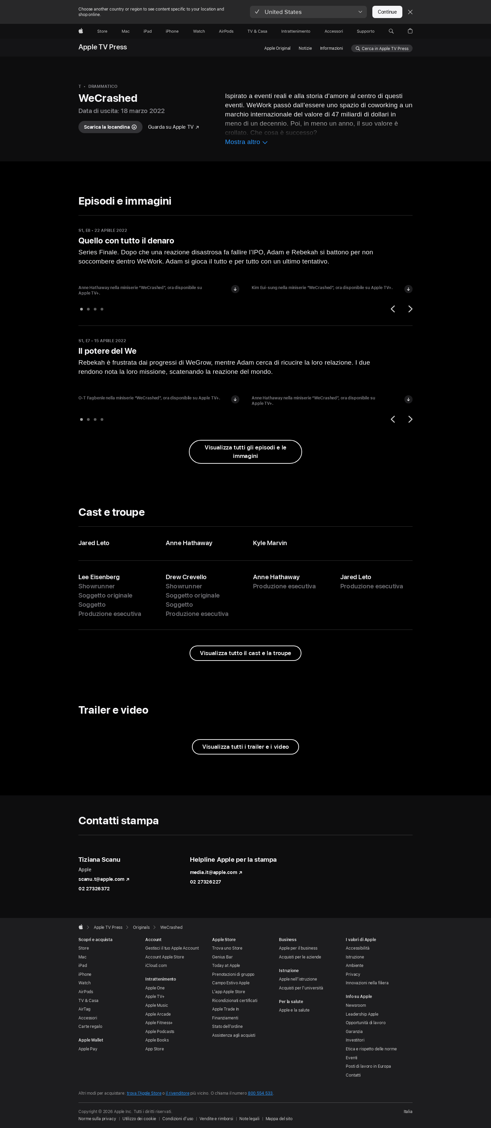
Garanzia (354, 1031)
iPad (82, 965)
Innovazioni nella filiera (367, 983)
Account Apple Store (164, 957)
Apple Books (157, 1040)
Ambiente (354, 965)
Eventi (351, 1057)
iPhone (84, 974)
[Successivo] (409, 309)
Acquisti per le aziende (300, 957)
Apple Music (156, 1005)
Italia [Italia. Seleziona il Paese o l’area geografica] (408, 1111)
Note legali (249, 1118)
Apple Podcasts (159, 1031)
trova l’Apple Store (144, 1093)
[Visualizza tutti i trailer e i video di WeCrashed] (245, 746)
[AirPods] (226, 31)
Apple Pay (88, 1049)
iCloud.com (156, 965)
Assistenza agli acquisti (233, 1035)
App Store (154, 1049)
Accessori (87, 1018)
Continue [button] (387, 12)
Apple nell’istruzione (298, 979)
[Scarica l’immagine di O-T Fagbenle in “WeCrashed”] (235, 399)
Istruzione (355, 957)
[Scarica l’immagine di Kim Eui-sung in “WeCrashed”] (408, 289)
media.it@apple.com (216, 872)
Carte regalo (90, 1026)
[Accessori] (334, 31)
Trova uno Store (227, 948)
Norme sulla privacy (97, 1118)
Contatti (353, 1075)
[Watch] (199, 31)
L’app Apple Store (228, 991)
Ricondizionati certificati (234, 1000)
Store (83, 948)
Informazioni (331, 48)
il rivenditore (177, 1093)
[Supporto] (365, 31)
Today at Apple (226, 965)
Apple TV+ (155, 996)
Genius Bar (222, 957)
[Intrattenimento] (296, 31)
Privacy (353, 974)
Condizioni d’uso (177, 1118)
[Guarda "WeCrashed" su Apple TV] (173, 127)
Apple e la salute (294, 1010)
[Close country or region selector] (410, 12)
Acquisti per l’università (301, 988)
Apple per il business (298, 948)
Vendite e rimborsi (216, 1118)
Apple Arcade (158, 1014)
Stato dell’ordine (227, 1026)
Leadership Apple (362, 1014)
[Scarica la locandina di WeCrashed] (110, 127)
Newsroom (356, 1005)
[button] (308, 12)
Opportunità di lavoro (365, 1022)
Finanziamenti (225, 1018)
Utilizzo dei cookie (139, 1118)
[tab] (81, 309)
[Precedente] (394, 309)
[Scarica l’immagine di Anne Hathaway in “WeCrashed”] (235, 289)
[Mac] (125, 31)
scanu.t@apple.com (104, 879)
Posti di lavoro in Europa (368, 1066)
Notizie (305, 48)
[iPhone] (172, 31)
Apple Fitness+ (159, 1022)
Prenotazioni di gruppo (233, 974)
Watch (84, 983)
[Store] (102, 31)
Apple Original (277, 48)
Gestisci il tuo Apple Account (172, 948)
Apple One (155, 988)
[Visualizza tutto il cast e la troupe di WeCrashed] (245, 653)
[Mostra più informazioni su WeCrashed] (246, 143)
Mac (82, 957)
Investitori (355, 1040)
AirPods (85, 991)
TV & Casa (88, 1000)
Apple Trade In (225, 1009)
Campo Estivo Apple (231, 983)
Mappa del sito (279, 1118)
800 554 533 (260, 1093)
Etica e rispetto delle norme (371, 1049)
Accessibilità (357, 948)
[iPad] (147, 31)
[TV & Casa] (257, 31)
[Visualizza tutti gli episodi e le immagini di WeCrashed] (245, 452)
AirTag (84, 1009)
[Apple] (81, 31)
